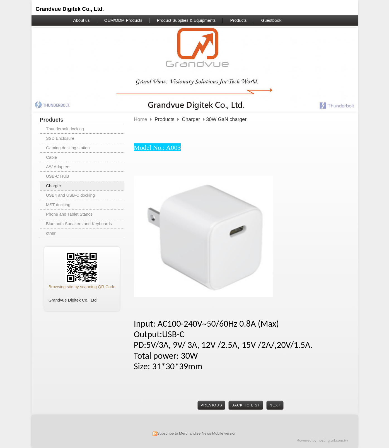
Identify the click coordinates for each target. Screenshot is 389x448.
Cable (51, 157)
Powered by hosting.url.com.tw (322, 440)
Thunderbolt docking (65, 128)
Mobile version (224, 433)
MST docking (58, 204)
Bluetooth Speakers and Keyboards (79, 223)
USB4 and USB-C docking (70, 195)
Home (140, 119)
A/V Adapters (58, 166)
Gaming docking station (68, 147)
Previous (211, 405)
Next (275, 405)
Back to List (245, 405)
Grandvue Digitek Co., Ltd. (70, 9)
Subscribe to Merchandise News (184, 433)
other (50, 233)
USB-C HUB (57, 176)
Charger (53, 185)
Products (165, 119)
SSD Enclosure (60, 138)
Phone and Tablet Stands (69, 214)
